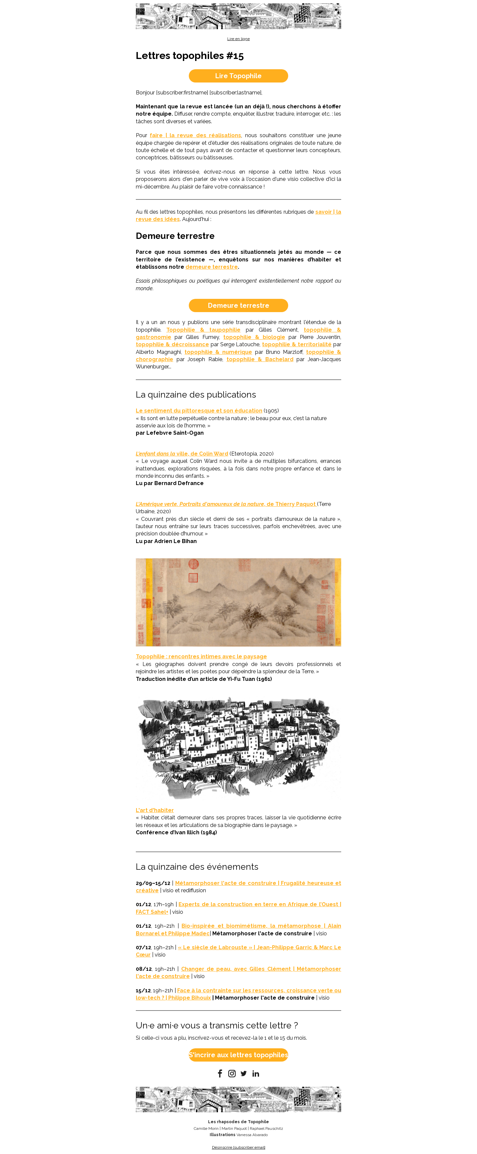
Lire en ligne (238, 38)
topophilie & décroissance (172, 344)
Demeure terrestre (238, 305)
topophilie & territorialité (297, 344)
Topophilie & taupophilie (203, 330)
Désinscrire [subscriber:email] (238, 1147)
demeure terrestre (212, 267)
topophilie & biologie (254, 337)
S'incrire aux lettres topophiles (238, 1055)
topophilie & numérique (218, 352)
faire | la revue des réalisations (195, 135)
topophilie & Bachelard (260, 359)
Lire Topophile (238, 76)
